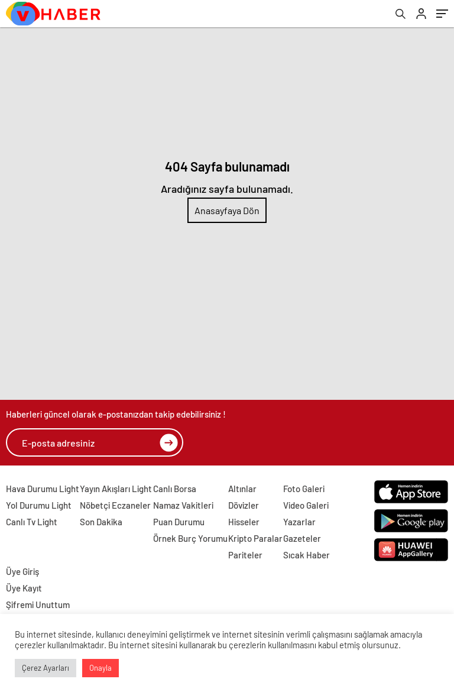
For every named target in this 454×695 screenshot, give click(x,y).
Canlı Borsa (174, 488)
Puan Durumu (179, 521)
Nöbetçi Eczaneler (115, 505)
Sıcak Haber (306, 554)
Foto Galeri (304, 488)
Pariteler (245, 554)
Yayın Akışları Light (116, 488)
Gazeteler (302, 538)
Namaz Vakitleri (183, 505)
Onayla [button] (100, 668)
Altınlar (242, 488)
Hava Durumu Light (42, 488)
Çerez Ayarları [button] (45, 668)
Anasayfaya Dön (227, 210)
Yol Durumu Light (39, 505)
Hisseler (244, 521)
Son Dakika (101, 521)
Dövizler (243, 505)
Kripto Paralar (255, 538)
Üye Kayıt (24, 588)
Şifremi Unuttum (38, 604)
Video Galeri (306, 505)
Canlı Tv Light (31, 521)
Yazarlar (299, 521)
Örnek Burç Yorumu (190, 538)
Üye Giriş (22, 571)
